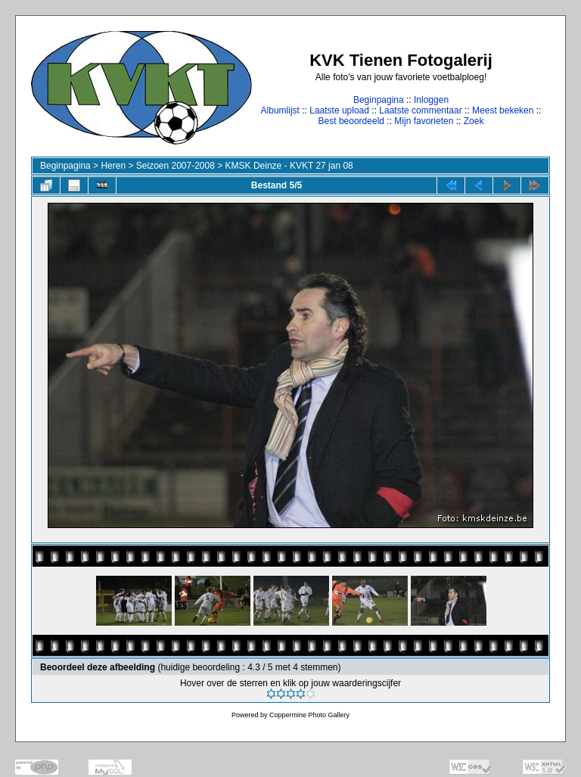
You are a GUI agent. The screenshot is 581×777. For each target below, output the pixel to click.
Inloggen (431, 100)
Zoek (474, 121)
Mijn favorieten (423, 121)
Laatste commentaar (420, 110)
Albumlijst (280, 110)
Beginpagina (378, 100)
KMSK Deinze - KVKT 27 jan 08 (289, 165)
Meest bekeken (502, 110)
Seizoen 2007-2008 (175, 165)
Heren (113, 165)
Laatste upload (339, 110)
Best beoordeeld (351, 121)
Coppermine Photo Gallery (309, 715)
